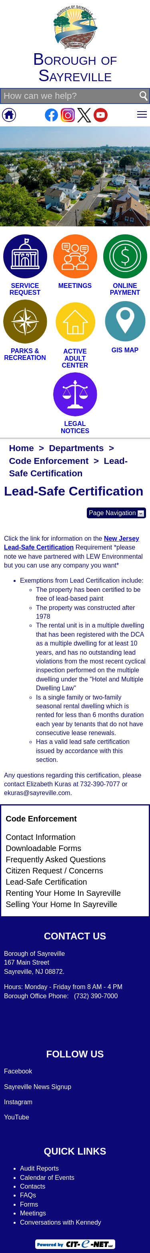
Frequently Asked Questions (56, 859)
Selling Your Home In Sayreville (61, 904)
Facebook (18, 1071)
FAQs (28, 1195)
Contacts (32, 1186)
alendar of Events (50, 1177)
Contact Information (41, 837)
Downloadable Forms (43, 848)
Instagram (18, 1102)
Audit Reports (39, 1168)
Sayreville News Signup (37, 1086)
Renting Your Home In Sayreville (63, 893)
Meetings (33, 1213)
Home (21, 448)
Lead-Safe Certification (46, 881)
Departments (76, 448)
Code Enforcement (48, 461)
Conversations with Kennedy (60, 1222)
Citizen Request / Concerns (54, 870)
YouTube (16, 1117)
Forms (29, 1204)
